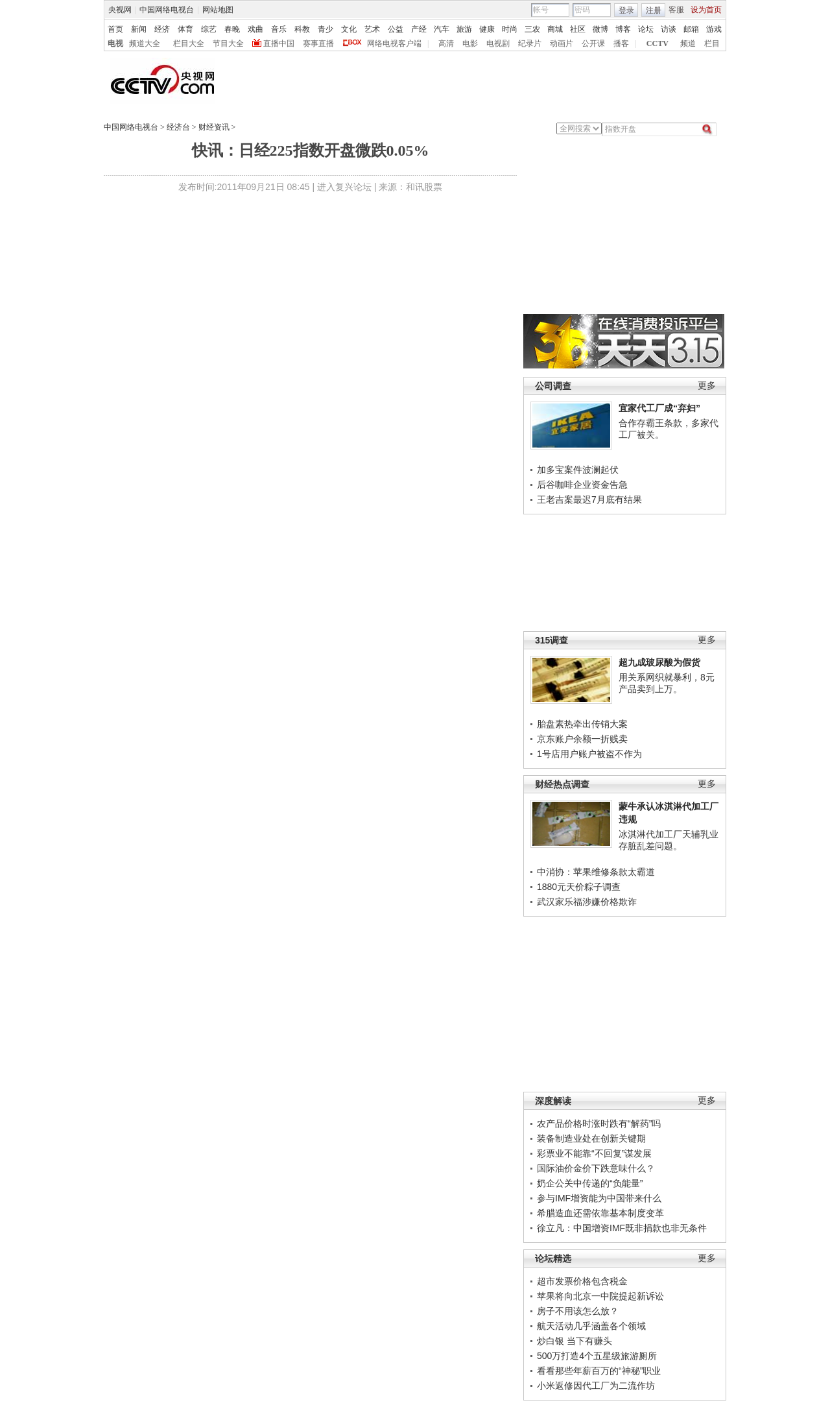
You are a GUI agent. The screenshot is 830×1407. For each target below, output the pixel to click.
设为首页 (706, 9)
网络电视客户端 (394, 43)
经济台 (178, 127)
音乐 (279, 29)
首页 (115, 29)
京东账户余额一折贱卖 (582, 739)
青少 (325, 29)
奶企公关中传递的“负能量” (590, 1183)
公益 (395, 29)
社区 (578, 29)
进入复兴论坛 (344, 187)
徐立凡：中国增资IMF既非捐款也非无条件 (622, 1228)
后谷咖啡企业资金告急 (582, 484)
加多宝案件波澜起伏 (578, 469)
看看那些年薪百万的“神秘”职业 (599, 1370)
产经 (419, 29)
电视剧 (498, 43)
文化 (349, 29)
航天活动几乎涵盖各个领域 (591, 1326)
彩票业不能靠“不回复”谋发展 (594, 1153)
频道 (688, 43)
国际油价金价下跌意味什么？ (596, 1168)
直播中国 (278, 43)
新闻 (139, 29)
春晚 (232, 29)
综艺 (209, 29)
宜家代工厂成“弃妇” (659, 408)
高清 (446, 43)
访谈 (668, 29)
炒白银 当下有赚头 (574, 1341)
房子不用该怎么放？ (578, 1311)
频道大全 (144, 43)
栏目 (712, 43)
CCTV (657, 43)
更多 (707, 386)
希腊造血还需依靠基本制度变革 (600, 1213)
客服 (676, 9)
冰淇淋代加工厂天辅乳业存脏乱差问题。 (668, 840)
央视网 (120, 9)
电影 (470, 43)
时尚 (509, 29)
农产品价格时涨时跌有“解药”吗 (599, 1123)
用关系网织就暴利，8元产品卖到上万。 (667, 683)
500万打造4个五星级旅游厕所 (597, 1356)
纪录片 (529, 43)
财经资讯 (214, 127)
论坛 (646, 29)
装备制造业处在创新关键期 (591, 1138)
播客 (621, 43)
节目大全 (228, 43)
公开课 (593, 43)
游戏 (714, 29)
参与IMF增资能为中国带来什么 (599, 1198)
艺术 (372, 29)
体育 (185, 29)
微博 (600, 29)
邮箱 (691, 29)
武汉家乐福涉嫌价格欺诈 (587, 901)
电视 (115, 43)
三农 (532, 29)
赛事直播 (318, 43)
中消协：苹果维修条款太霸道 (596, 872)
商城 (555, 29)
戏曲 (255, 29)
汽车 (441, 29)
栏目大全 (188, 43)
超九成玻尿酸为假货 (659, 662)
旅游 (464, 29)
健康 (487, 29)
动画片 (561, 43)
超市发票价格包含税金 (582, 1281)
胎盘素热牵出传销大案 (582, 724)
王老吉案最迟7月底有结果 (589, 499)
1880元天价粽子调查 (579, 887)
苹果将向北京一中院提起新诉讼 (600, 1296)
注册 (653, 10)
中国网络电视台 (166, 9)
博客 (623, 29)
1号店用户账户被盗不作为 (589, 754)
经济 (162, 29)
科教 (302, 29)
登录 (626, 10)
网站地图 (217, 9)
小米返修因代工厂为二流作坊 (596, 1385)
